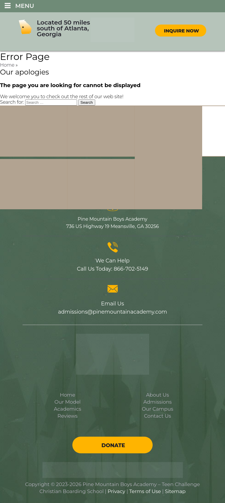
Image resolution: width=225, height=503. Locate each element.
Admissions (157, 402)
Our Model (67, 402)
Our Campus (157, 409)
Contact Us (157, 416)
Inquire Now (181, 31)
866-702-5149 (131, 269)
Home (7, 65)
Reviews (67, 416)
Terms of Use (145, 491)
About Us (157, 395)
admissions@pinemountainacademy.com (112, 312)
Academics (67, 409)
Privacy (116, 491)
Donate (113, 445)
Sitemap (175, 491)
